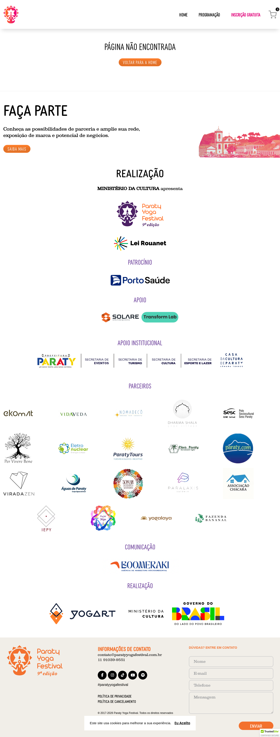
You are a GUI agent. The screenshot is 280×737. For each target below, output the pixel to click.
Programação (209, 14)
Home (183, 14)
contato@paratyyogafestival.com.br (130, 655)
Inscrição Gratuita (245, 14)
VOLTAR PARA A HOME (140, 62)
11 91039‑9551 (111, 660)
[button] (270, 733)
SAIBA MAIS (17, 149)
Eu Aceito (182, 723)
